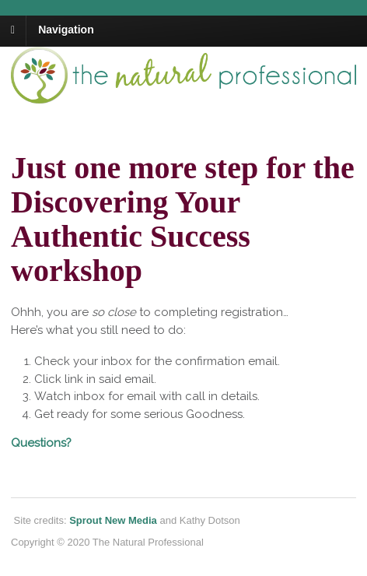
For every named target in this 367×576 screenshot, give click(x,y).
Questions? (41, 443)
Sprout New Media (113, 520)
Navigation (66, 29)
